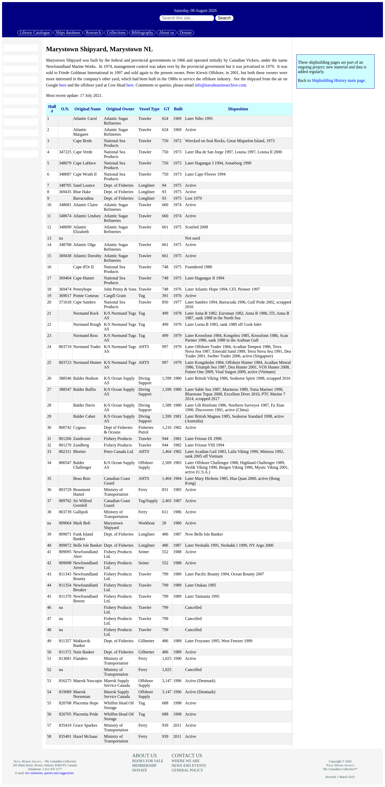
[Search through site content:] (186, 18)
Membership (16, 133)
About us (166, 32)
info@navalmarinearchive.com (220, 85)
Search (224, 18)
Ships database (68, 32)
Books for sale (18, 112)
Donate (186, 32)
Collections (116, 32)
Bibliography (142, 32)
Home (11, 48)
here (63, 85)
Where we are (185, 761)
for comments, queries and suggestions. (49, 773)
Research (93, 32)
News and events (20, 122)
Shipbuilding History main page (338, 80)
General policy (187, 770)
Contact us (187, 755)
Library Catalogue (35, 32)
